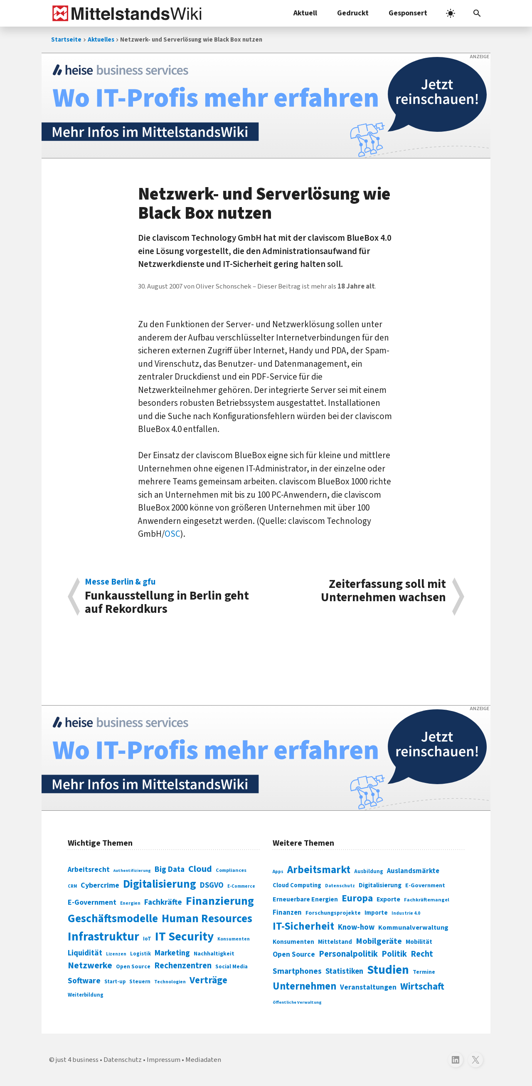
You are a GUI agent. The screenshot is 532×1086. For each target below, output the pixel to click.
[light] (450, 13)
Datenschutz (122, 1060)
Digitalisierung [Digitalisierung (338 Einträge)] (159, 884)
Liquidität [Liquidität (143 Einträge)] (85, 953)
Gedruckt (353, 13)
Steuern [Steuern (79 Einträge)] (139, 981)
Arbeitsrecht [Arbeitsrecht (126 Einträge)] (89, 869)
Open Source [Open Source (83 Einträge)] (133, 966)
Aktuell (305, 13)
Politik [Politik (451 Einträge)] (394, 954)
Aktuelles (101, 39)
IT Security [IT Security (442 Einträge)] (184, 936)
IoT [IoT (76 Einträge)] (147, 939)
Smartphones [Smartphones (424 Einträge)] (297, 971)
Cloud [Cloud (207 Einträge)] (200, 869)
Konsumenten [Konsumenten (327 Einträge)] (293, 941)
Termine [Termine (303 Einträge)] (424, 972)
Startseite (66, 39)
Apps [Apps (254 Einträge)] (278, 871)
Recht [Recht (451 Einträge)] (422, 954)
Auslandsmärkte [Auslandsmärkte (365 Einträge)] (413, 871)
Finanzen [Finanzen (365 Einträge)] (287, 913)
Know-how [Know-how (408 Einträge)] (356, 927)
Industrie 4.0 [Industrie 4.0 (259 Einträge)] (406, 913)
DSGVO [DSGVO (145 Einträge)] (212, 885)
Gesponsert (408, 13)
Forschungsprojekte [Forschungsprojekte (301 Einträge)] (333, 913)
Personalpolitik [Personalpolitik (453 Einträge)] (348, 954)
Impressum (163, 1060)
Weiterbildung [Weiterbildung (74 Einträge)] (85, 995)
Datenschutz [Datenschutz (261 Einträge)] (340, 885)
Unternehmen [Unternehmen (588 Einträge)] (304, 986)
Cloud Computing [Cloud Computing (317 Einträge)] (297, 885)
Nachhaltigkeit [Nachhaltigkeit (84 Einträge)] (214, 954)
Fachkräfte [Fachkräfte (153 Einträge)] (163, 902)
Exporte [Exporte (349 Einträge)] (388, 899)
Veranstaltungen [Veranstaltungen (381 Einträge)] (368, 987)
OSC (172, 534)
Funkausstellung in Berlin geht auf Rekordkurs (171, 597)
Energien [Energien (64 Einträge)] (130, 903)
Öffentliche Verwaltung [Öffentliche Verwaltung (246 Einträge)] (297, 1002)
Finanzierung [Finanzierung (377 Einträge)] (220, 901)
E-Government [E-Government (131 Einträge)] (92, 902)
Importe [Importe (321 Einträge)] (376, 912)
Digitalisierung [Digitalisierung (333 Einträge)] (380, 885)
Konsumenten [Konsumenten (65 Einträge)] (233, 939)
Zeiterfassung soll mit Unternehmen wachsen (383, 592)
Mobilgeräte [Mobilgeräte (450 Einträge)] (379, 941)
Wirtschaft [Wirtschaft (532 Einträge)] (422, 986)
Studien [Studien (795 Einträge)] (388, 970)
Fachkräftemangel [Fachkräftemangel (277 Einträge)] (426, 899)
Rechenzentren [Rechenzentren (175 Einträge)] (183, 966)
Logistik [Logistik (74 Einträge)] (140, 954)
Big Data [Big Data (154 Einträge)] (170, 869)
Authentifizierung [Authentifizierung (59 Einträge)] (132, 870)
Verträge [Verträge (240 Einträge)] (208, 980)
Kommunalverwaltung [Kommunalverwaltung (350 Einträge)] (413, 928)
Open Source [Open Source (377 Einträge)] (294, 954)
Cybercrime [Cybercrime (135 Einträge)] (100, 885)
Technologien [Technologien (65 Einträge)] (170, 981)
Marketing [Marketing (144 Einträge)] (172, 953)
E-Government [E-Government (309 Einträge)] (425, 885)
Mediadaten (203, 1060)
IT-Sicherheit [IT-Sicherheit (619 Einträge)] (303, 926)
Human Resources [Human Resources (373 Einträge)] (207, 919)
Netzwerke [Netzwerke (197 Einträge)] (90, 965)
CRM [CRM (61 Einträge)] (72, 886)
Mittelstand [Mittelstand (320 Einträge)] (335, 942)
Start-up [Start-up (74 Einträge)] (115, 981)
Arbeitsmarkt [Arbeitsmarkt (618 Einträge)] (318, 869)
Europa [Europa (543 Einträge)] (357, 898)
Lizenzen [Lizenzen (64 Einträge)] (116, 954)
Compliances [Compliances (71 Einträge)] (231, 870)
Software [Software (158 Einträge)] (84, 981)
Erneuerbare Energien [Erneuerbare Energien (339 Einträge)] (305, 899)
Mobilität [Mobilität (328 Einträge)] (419, 941)
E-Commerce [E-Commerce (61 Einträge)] (241, 886)
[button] (477, 13)
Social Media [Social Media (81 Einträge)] (231, 966)
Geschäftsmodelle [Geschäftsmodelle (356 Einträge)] (113, 919)
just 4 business (77, 1060)
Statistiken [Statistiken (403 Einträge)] (344, 971)
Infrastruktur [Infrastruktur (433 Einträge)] (103, 936)
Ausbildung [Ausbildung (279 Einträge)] (368, 871)
